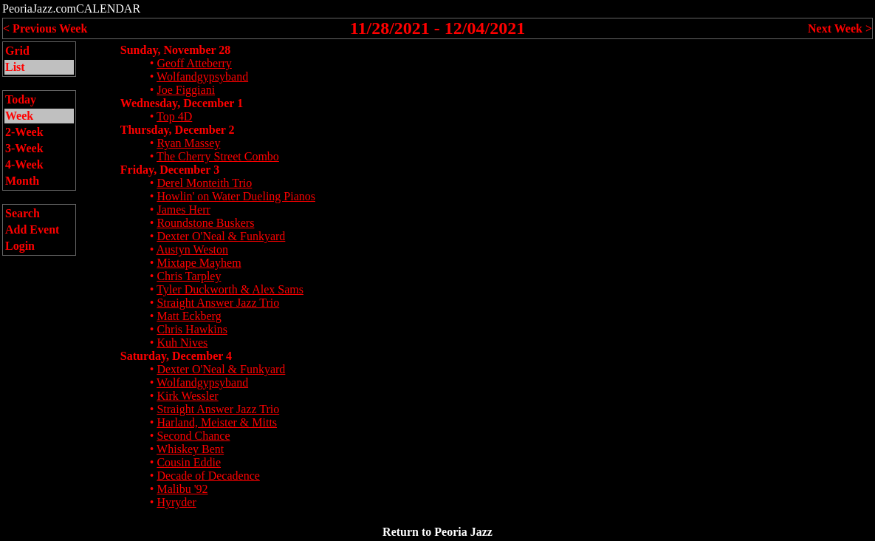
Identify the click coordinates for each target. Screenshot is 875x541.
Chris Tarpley (189, 276)
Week (19, 115)
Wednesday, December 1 (181, 103)
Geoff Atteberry (194, 63)
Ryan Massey (188, 143)
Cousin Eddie (189, 462)
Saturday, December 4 (176, 356)
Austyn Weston (193, 249)
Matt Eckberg (189, 316)
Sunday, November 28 (175, 50)
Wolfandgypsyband (202, 76)
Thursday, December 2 (177, 129)
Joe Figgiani (186, 90)
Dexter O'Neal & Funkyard (221, 236)
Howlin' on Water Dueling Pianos (236, 196)
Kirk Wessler (187, 395)
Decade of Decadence (208, 475)
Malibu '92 (182, 489)
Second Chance (193, 435)
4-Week (24, 164)
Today (20, 99)
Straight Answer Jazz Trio (218, 302)
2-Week (24, 132)
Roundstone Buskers (205, 223)
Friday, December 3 (169, 169)
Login (20, 245)
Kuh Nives (182, 342)
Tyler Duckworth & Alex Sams (230, 289)
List (15, 67)
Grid (17, 50)
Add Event (32, 229)
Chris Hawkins (192, 329)
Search (22, 213)
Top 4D (174, 116)
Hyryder (176, 502)
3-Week (24, 148)
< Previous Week (45, 28)
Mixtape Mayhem (199, 262)
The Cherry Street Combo (218, 156)
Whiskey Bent (190, 449)
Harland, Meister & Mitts (217, 422)
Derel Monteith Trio (204, 183)
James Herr (183, 209)
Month (22, 180)
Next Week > (840, 28)
